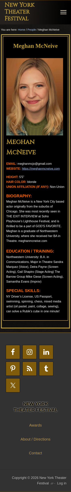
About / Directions (36, 439)
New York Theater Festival (19, 12)
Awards (35, 425)
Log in (61, 483)
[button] (63, 12)
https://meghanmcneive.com (41, 168)
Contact (35, 453)
